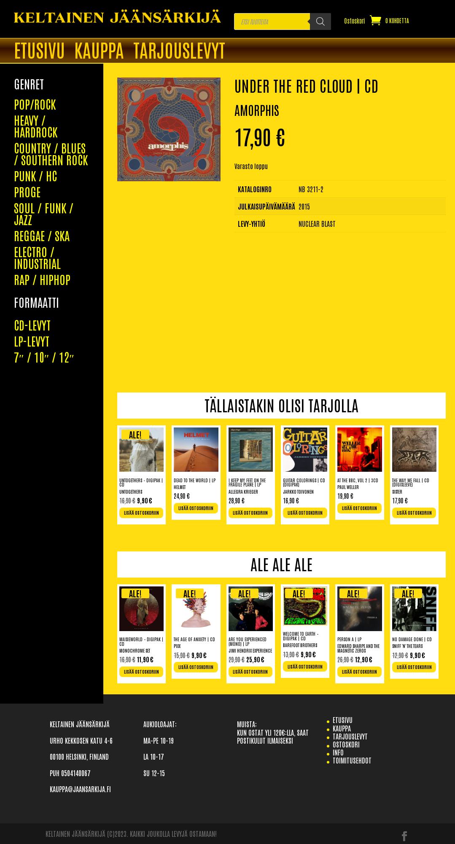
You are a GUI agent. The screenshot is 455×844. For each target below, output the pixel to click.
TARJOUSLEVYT (179, 51)
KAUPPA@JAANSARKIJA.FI (80, 789)
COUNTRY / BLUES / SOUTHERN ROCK (51, 87)
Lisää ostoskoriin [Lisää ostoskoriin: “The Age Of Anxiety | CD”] (195, 667)
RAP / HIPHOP (42, 212)
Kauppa (99, 51)
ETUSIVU (39, 51)
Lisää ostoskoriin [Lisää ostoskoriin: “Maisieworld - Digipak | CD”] (141, 672)
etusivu (343, 719)
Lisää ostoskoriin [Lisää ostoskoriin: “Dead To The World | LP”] (195, 508)
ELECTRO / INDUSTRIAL (37, 190)
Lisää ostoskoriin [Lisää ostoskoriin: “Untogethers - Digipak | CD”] (141, 513)
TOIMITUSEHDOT (352, 760)
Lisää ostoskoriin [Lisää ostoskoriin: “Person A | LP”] (359, 672)
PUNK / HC (35, 109)
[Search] (320, 21)
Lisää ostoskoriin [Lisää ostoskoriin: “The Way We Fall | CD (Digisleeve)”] (414, 513)
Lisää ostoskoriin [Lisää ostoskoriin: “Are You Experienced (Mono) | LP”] (250, 672)
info (338, 752)
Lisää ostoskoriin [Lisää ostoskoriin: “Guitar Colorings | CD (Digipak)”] (305, 513)
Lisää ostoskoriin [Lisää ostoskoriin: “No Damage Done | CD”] (414, 667)
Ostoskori (354, 21)
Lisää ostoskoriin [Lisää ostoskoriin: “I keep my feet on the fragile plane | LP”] (250, 513)
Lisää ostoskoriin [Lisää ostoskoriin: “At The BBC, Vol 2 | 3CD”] (359, 508)
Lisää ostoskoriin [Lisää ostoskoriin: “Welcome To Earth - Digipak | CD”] (305, 666)
